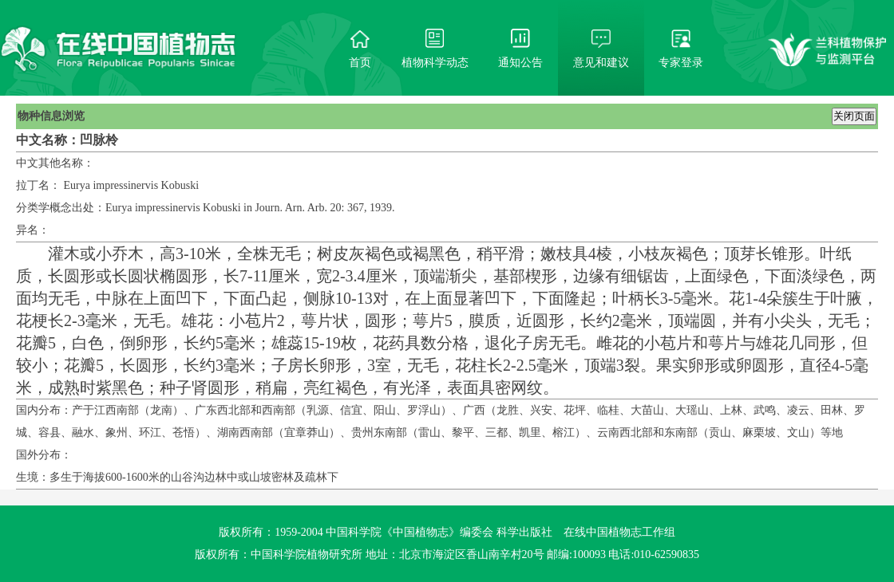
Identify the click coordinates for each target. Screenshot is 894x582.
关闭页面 (854, 116)
